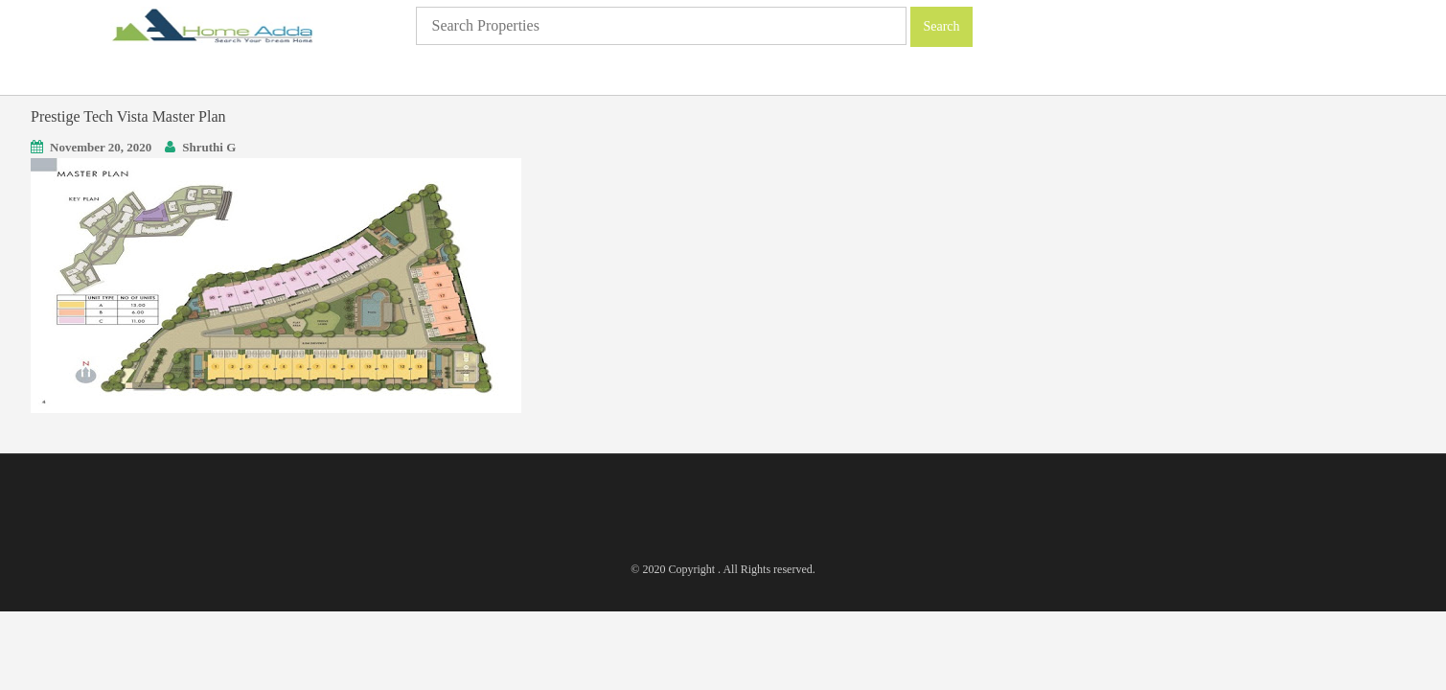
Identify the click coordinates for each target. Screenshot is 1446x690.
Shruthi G (209, 147)
